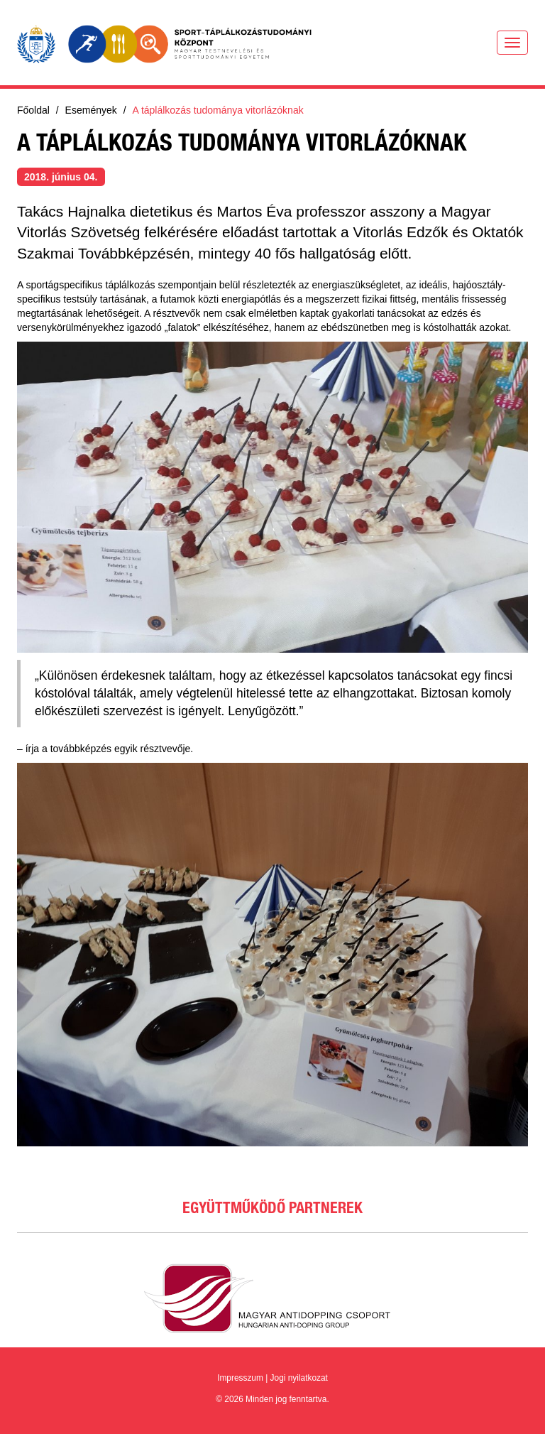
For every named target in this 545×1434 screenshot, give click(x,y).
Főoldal (33, 110)
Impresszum (240, 1378)
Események (91, 110)
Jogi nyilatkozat (299, 1378)
